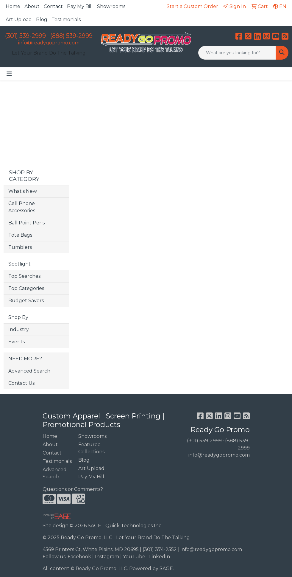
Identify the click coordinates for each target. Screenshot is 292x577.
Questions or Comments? (73, 489)
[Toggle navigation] (9, 74)
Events (16, 342)
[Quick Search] (237, 53)
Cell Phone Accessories (21, 207)
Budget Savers (26, 300)
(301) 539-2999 (25, 35)
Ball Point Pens (26, 223)
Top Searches (24, 276)
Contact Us (21, 383)
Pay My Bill (80, 6)
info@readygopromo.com (48, 43)
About (32, 6)
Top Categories (26, 288)
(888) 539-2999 (71, 35)
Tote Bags (20, 235)
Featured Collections (91, 448)
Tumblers (20, 247)
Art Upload (19, 19)
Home (13, 6)
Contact (53, 6)
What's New (22, 191)
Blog (41, 19)
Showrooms (111, 6)
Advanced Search (29, 371)
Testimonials (66, 19)
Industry (18, 329)
